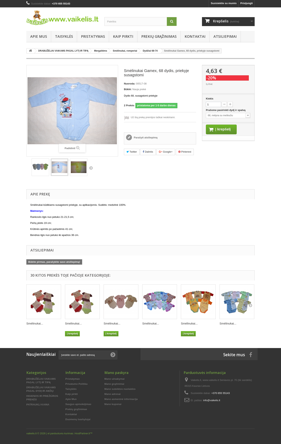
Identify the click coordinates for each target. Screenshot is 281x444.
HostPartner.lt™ (83, 433)
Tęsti (91, 168)
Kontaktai (195, 36)
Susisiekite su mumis (224, 3)
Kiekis (209, 98)
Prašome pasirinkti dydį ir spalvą (226, 110)
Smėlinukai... (34, 323)
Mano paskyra (116, 372)
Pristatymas (93, 36)
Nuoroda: (129, 83)
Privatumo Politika (76, 383)
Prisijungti (246, 3)
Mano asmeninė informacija (121, 399)
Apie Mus (38, 36)
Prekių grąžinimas (159, 36)
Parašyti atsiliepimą (145, 137)
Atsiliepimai (225, 36)
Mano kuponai (112, 404)
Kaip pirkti (123, 36)
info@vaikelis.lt (211, 400)
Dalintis (148, 151)
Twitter (131, 151)
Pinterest (184, 151)
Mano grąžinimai (114, 383)
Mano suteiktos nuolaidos (120, 389)
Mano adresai (112, 394)
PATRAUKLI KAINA (37, 404)
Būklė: (128, 89)
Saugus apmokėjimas (78, 404)
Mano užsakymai (114, 378)
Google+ (166, 151)
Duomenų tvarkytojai (78, 419)
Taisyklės (64, 36)
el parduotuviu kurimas (60, 433)
